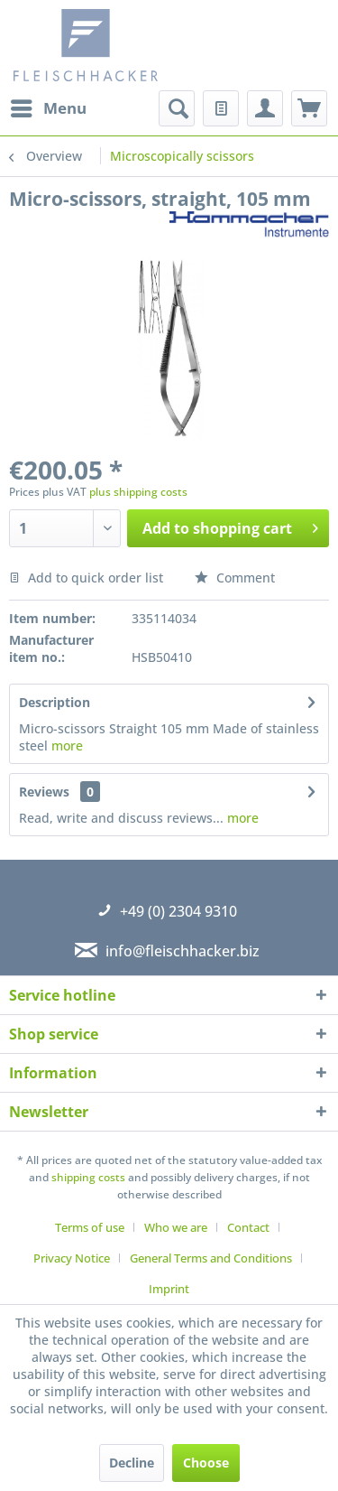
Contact (248, 1227)
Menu (49, 106)
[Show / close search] (177, 108)
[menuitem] (48, 108)
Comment (235, 577)
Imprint (169, 1289)
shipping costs (88, 1177)
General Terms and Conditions (211, 1258)
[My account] (265, 108)
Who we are (175, 1227)
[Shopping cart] (309, 108)
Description (54, 702)
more (67, 745)
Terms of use (89, 1227)
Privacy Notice (71, 1258)
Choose (206, 1462)
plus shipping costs (138, 491)
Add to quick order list (86, 577)
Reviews (44, 791)
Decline (131, 1462)
